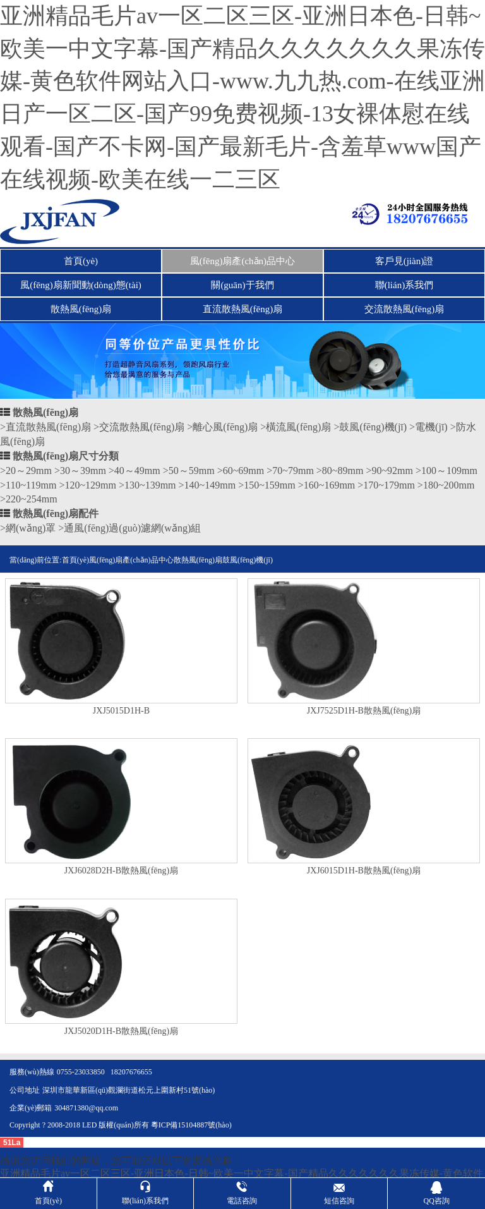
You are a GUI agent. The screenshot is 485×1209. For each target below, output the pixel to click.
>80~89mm (340, 470)
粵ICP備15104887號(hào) (191, 1125)
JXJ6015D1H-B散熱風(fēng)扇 (364, 870)
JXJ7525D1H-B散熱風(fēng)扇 (364, 711)
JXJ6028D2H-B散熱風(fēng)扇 (121, 870)
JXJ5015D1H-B (121, 711)
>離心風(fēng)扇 (222, 427)
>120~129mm (87, 485)
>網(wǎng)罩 (28, 528)
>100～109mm (446, 470)
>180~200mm (446, 485)
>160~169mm (327, 485)
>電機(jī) (428, 427)
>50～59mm (189, 470)
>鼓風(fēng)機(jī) (370, 427)
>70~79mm (290, 470)
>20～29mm (26, 470)
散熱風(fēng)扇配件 (56, 513)
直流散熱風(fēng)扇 (243, 309)
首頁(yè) (81, 261)
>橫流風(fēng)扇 (295, 427)
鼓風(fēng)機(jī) (247, 560)
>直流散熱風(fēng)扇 (45, 427)
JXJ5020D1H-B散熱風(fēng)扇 (121, 1031)
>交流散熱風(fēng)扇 (138, 427)
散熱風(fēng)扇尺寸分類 (66, 456)
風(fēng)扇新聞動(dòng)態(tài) (80, 285)
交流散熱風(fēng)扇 (404, 309)
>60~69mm (241, 470)
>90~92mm (389, 470)
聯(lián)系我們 (404, 285)
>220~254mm (28, 499)
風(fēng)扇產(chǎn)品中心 (242, 261)
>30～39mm (80, 470)
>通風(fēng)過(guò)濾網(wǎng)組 (129, 528)
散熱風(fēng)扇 (81, 309)
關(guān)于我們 (242, 285)
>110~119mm (28, 485)
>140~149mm (207, 485)
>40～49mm (134, 470)
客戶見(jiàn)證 (404, 261)
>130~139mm (147, 485)
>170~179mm (386, 485)
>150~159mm (267, 485)
